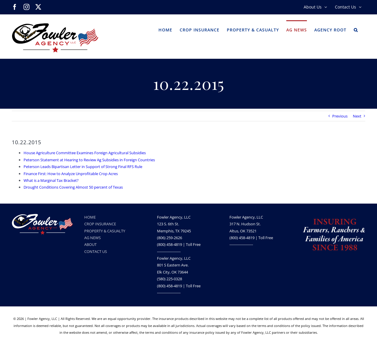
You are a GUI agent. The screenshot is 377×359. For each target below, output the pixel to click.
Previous (340, 116)
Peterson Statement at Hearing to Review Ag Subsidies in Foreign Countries (89, 159)
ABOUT (90, 244)
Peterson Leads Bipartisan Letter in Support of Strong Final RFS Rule (83, 166)
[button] (356, 29)
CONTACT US (95, 251)
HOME (90, 217)
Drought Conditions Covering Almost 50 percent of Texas (73, 187)
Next (357, 116)
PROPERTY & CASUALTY (104, 231)
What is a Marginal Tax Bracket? (51, 180)
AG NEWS (92, 237)
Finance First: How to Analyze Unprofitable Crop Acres (71, 173)
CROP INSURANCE (100, 224)
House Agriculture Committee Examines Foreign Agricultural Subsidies (85, 152)
